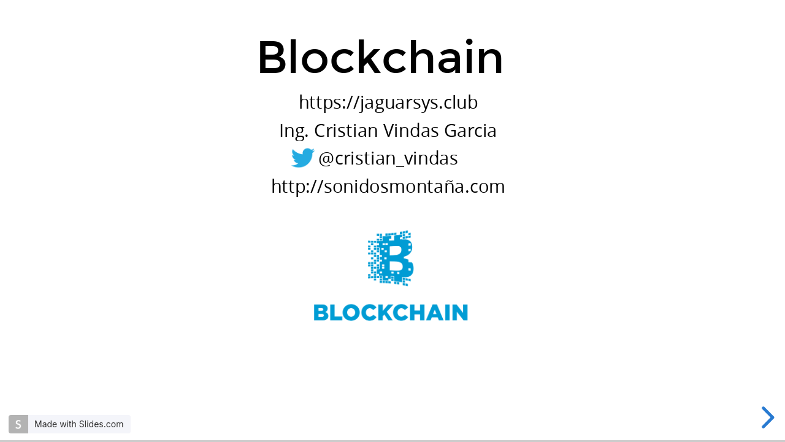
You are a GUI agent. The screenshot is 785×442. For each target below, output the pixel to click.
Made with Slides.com (78, 424)
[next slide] (766, 417)
